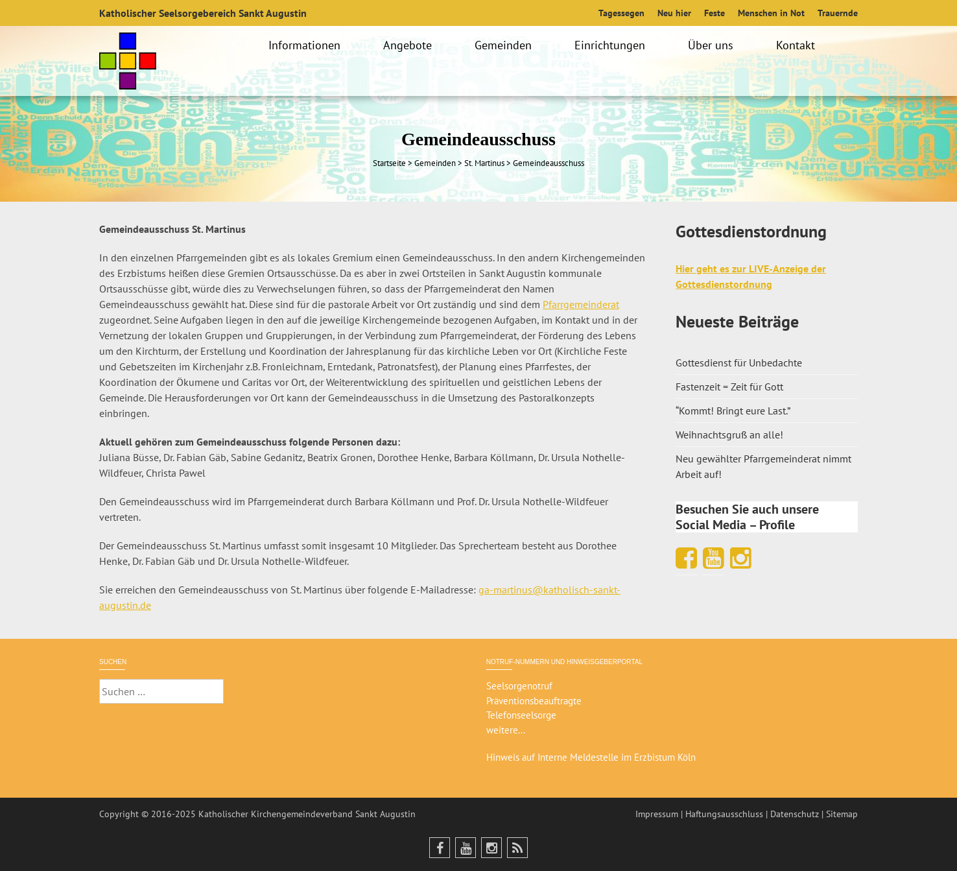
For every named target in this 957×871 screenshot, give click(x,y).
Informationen (306, 45)
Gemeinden (505, 45)
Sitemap (842, 814)
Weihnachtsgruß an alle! (729, 434)
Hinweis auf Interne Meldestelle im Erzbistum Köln (591, 757)
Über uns (712, 45)
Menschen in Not (771, 13)
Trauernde (838, 13)
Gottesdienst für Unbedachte (739, 362)
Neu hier (674, 13)
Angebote (409, 45)
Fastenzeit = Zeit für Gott (729, 386)
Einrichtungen (611, 45)
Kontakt (797, 45)
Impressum (656, 814)
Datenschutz (794, 814)
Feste (714, 13)
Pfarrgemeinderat (581, 304)
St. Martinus (484, 163)
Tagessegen (621, 13)
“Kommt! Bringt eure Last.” (733, 410)
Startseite (389, 163)
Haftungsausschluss (724, 814)
